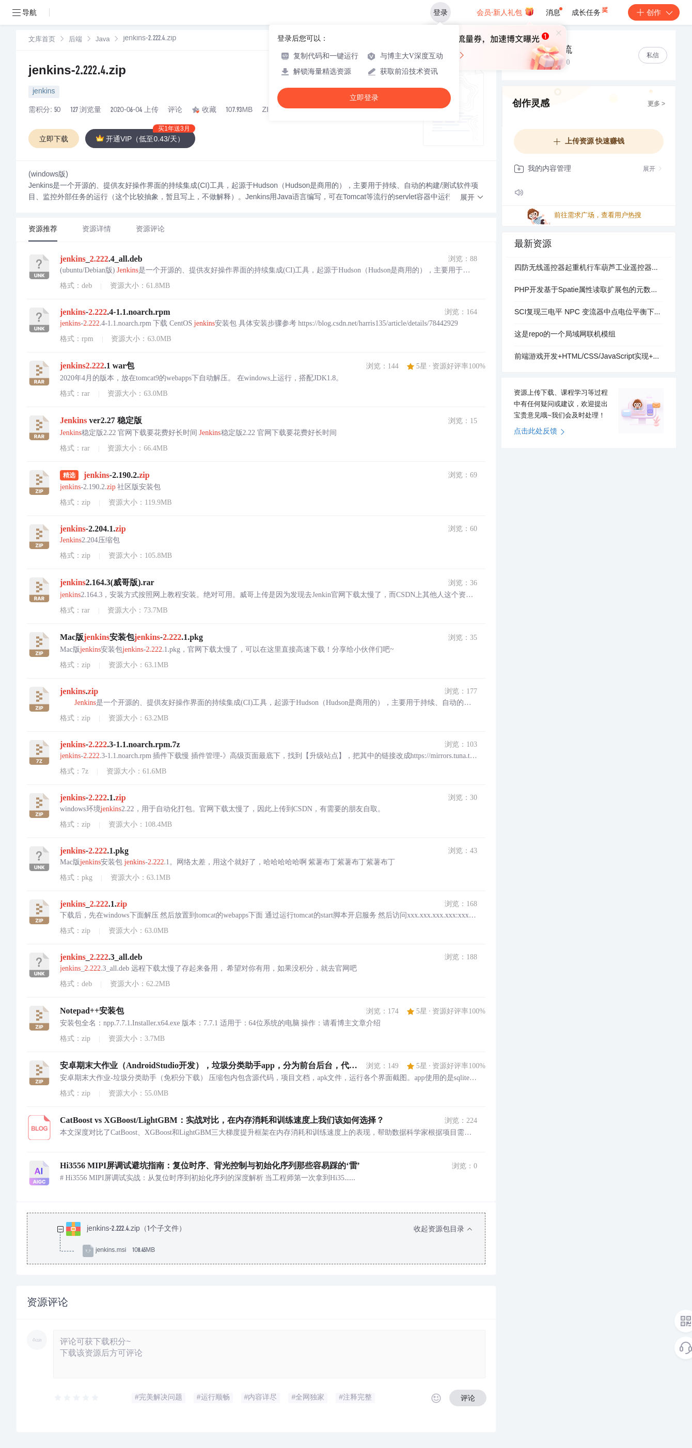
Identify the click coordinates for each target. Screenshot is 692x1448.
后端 (75, 40)
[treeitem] (264, 1240)
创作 (654, 12)
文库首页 (41, 40)
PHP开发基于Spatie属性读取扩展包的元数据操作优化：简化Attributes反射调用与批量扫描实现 (588, 290)
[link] (41, 39)
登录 (440, 12)
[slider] (77, 1398)
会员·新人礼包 (505, 11)
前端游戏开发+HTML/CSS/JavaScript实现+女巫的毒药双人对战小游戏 (588, 357)
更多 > (656, 104)
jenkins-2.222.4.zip (77, 72)
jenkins (44, 91)
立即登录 (364, 98)
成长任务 (590, 10)
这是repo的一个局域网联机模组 (565, 335)
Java (102, 40)
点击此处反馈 (539, 432)
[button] (472, 198)
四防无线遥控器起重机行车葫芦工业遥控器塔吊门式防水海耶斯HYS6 (588, 268)
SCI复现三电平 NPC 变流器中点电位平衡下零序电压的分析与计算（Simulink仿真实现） (588, 312)
